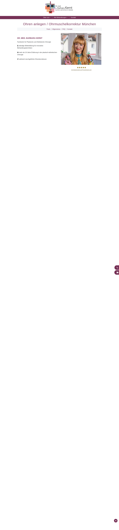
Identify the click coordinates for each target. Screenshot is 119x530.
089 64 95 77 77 (66, 497)
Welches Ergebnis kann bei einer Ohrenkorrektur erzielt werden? (60, 355)
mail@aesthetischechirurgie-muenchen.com (75, 491)
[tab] (59, 351)
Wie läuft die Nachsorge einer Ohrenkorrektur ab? (60, 375)
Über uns (46, 17)
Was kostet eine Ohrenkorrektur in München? (60, 383)
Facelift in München (59, 413)
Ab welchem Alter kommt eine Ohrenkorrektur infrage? (60, 351)
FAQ (63, 29)
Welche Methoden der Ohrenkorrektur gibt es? (60, 359)
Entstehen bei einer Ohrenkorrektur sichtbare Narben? (60, 367)
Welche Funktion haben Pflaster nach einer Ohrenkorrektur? (60, 379)
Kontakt (73, 17)
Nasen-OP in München (59, 408)
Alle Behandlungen (60, 17)
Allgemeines (56, 29)
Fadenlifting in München (59, 418)
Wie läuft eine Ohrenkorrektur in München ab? (60, 363)
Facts (48, 29)
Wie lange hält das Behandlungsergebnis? (60, 371)
